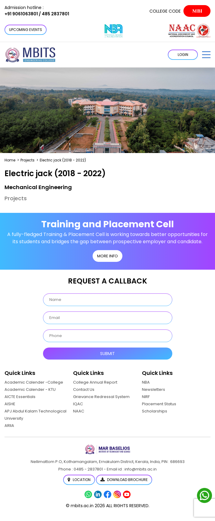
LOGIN (183, 54)
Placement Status (159, 404)
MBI (197, 11)
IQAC (78, 404)
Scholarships (154, 411)
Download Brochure (124, 479)
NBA (146, 382)
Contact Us (83, 389)
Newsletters (153, 389)
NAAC (78, 411)
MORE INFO (107, 256)
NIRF (146, 397)
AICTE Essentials (20, 397)
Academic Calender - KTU (30, 389)
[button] (206, 55)
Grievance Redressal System (101, 397)
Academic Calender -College (34, 382)
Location (79, 479)
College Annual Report (95, 382)
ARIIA (9, 425)
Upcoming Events (25, 29)
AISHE (10, 404)
